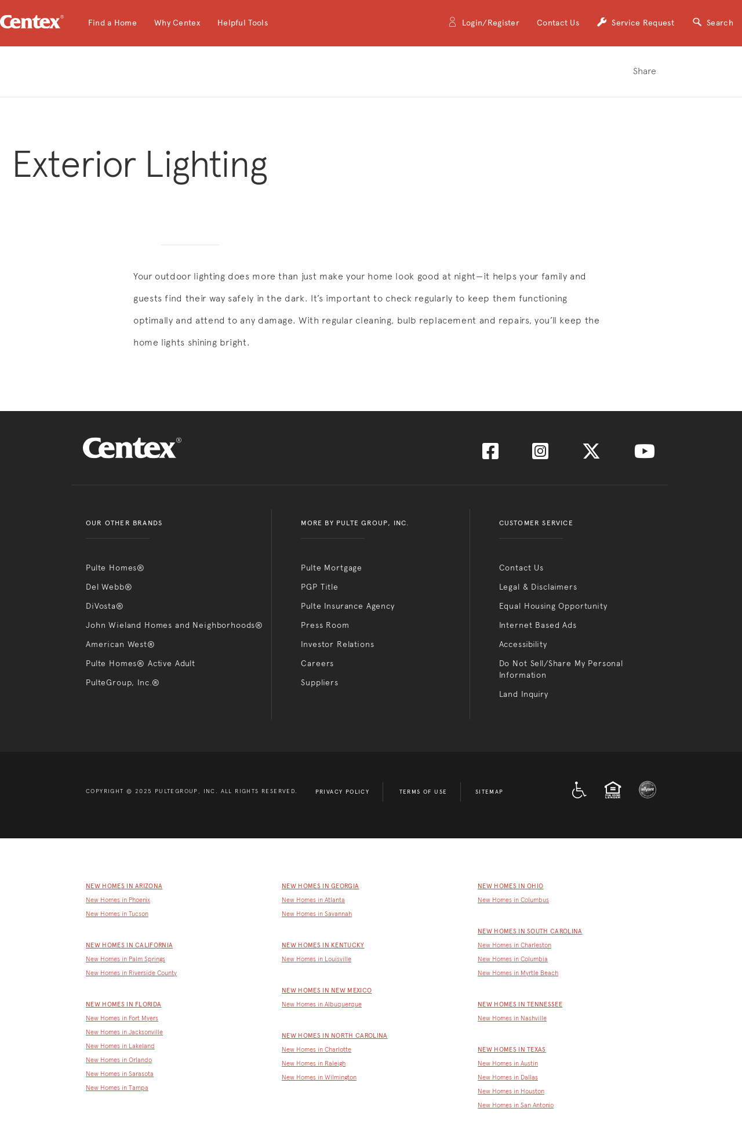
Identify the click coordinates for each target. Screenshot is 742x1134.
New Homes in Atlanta (313, 900)
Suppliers (320, 682)
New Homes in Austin (508, 1063)
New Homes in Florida (123, 1004)
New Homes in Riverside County (131, 973)
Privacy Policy (342, 791)
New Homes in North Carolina (335, 1036)
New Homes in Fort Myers (122, 1018)
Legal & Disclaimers (538, 586)
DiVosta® (105, 605)
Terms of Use (423, 791)
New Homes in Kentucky (323, 945)
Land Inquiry (523, 694)
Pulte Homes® (115, 567)
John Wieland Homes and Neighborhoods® (174, 625)
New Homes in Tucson (117, 914)
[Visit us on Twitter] (591, 454)
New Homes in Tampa (117, 1088)
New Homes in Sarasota (120, 1074)
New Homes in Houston (511, 1091)
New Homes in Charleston (514, 945)
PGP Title (320, 586)
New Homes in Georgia (320, 886)
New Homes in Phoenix (118, 900)
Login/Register (483, 23)
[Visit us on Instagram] (540, 454)
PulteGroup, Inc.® (123, 682)
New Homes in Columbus (513, 900)
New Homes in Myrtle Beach (518, 973)
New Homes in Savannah (317, 914)
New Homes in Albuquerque (322, 1004)
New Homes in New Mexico (327, 990)
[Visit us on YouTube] (644, 454)
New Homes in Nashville (512, 1018)
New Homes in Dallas (508, 1077)
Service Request (635, 23)
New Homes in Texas (512, 1049)
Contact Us (558, 23)
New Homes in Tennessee (520, 1004)
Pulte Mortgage (331, 567)
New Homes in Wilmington (319, 1077)
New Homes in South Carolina (530, 931)
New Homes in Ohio (510, 886)
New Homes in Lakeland (120, 1046)
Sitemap (489, 791)
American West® (120, 644)
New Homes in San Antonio (516, 1105)
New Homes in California (129, 945)
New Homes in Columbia (513, 959)
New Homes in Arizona (124, 886)
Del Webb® (109, 586)
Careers (317, 663)
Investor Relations (337, 644)
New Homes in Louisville (316, 959)
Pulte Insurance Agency (347, 605)
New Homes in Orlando (119, 1060)
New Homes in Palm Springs (125, 959)
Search (712, 23)
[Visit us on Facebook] (490, 454)
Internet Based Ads (538, 625)
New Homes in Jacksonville (124, 1032)
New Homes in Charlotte (316, 1049)
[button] (112, 23)
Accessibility (523, 644)
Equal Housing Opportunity (553, 605)
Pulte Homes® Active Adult (140, 663)
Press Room (325, 625)
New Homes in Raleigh (313, 1063)
